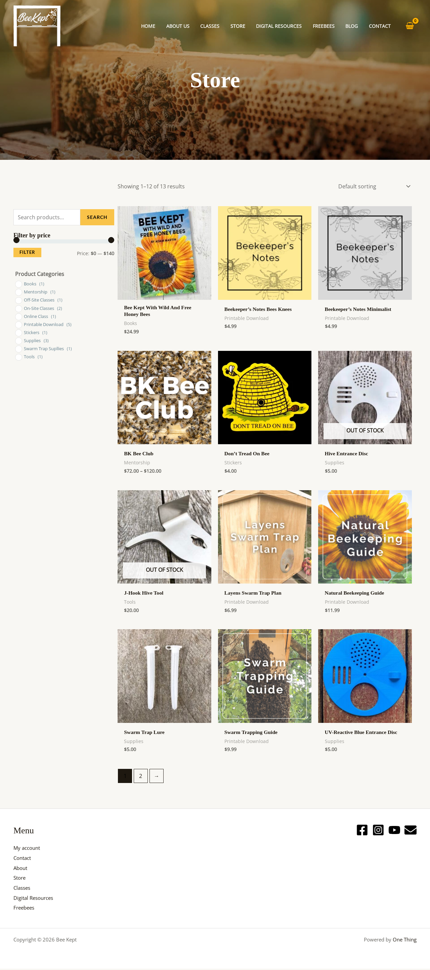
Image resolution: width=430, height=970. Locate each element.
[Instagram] (378, 831)
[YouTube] (394, 831)
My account (28, 849)
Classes (22, 888)
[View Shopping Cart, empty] (410, 26)
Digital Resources (35, 899)
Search (97, 217)
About (21, 869)
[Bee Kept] (36, 25)
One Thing (405, 940)
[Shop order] (373, 186)
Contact (23, 859)
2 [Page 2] (140, 777)
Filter (27, 252)
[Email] (410, 831)
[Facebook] (362, 831)
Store (20, 879)
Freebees (25, 909)
